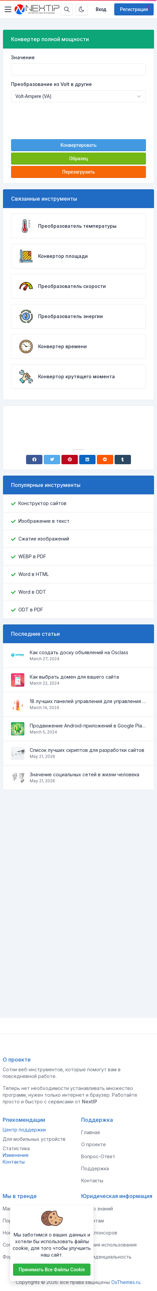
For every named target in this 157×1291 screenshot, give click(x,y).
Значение (23, 57)
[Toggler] (8, 9)
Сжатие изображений (43, 538)
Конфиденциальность (106, 1257)
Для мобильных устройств (34, 1139)
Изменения (15, 1155)
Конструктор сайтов (42, 503)
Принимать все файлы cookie (52, 1269)
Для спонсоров (99, 1232)
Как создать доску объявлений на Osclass (79, 652)
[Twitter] (52, 459)
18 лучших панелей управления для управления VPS (88, 701)
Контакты (14, 1162)
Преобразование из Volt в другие (51, 84)
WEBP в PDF (32, 556)
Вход (101, 9)
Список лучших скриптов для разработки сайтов (87, 750)
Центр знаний (97, 1208)
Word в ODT (32, 592)
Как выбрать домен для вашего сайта (74, 677)
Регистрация (134, 9)
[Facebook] (34, 459)
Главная (90, 1132)
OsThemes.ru (125, 1282)
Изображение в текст (43, 521)
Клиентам (92, 1220)
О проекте (93, 1144)
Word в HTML (33, 574)
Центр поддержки (24, 1129)
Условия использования (109, 1245)
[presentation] (78, 121)
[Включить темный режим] (81, 9)
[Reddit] (105, 459)
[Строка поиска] (67, 9)
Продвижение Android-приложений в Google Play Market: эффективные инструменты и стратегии (88, 725)
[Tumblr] (123, 459)
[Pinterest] (69, 459)
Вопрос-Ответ (98, 1156)
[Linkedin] (87, 459)
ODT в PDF (30, 609)
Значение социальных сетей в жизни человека (84, 774)
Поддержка (95, 1168)
